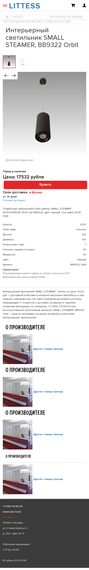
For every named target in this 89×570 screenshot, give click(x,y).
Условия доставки (14, 200)
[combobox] (37, 192)
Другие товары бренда (48, 348)
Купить (45, 185)
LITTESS (24, 6)
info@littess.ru (11, 517)
